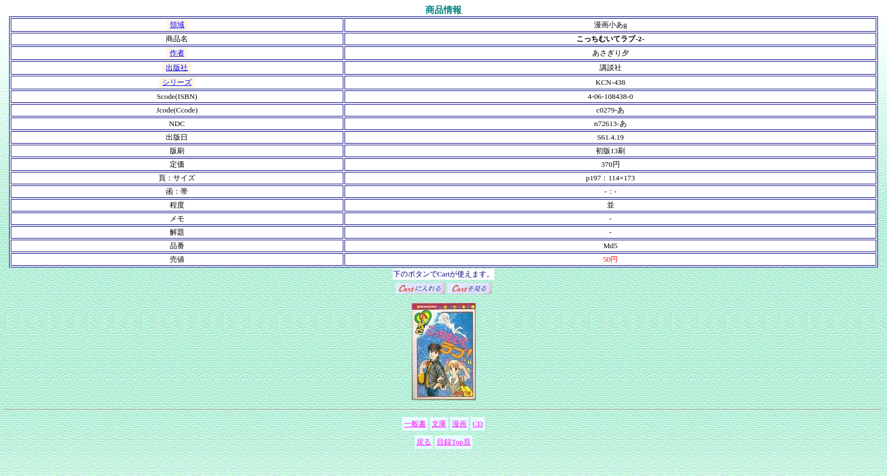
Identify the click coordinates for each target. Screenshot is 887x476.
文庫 (439, 423)
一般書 (415, 423)
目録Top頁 (454, 442)
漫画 (459, 423)
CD (477, 423)
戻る (423, 442)
